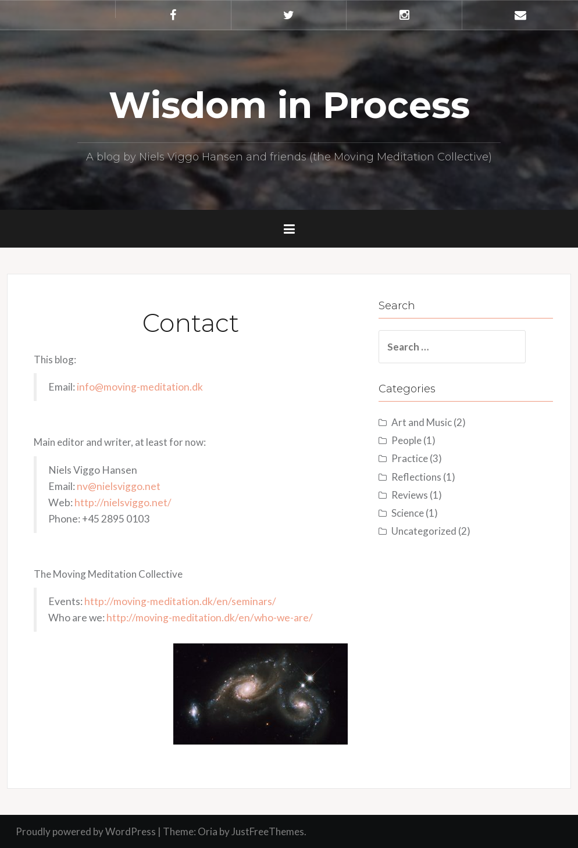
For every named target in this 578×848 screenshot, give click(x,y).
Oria (207, 831)
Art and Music (421, 422)
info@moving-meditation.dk (140, 387)
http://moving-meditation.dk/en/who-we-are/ (209, 617)
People (406, 440)
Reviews (409, 495)
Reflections (416, 477)
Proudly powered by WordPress (86, 831)
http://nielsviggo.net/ (123, 502)
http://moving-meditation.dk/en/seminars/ (180, 601)
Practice (409, 458)
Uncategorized (423, 531)
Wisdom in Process (289, 105)
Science (407, 513)
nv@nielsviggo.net (118, 486)
